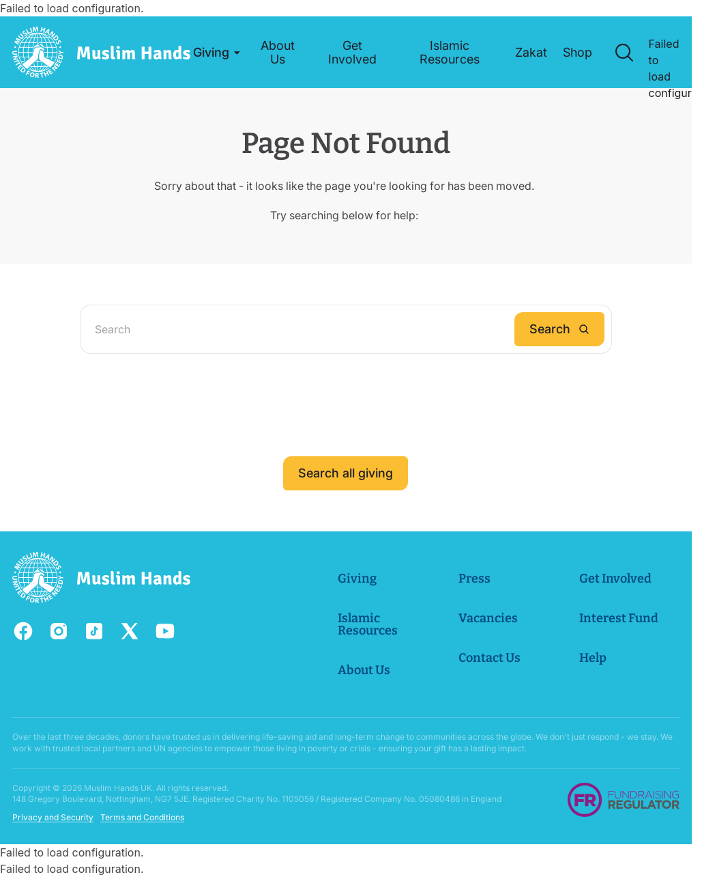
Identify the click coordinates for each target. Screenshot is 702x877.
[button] (214, 53)
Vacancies (488, 618)
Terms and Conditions (142, 817)
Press (474, 578)
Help (592, 657)
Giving (357, 578)
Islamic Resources (368, 624)
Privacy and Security (52, 817)
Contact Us (489, 657)
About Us (364, 670)
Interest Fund (618, 618)
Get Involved (615, 578)
